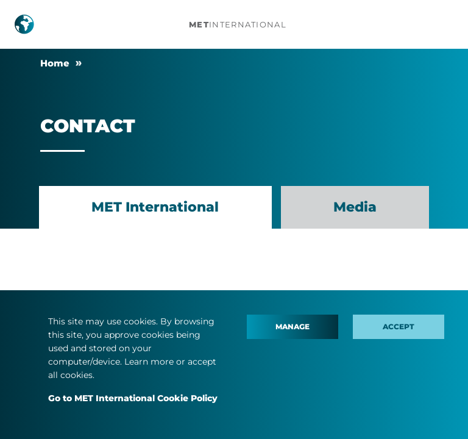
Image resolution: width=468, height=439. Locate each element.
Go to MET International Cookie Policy (133, 398)
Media (355, 207)
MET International (155, 207)
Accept (398, 326)
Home (54, 63)
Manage (292, 326)
